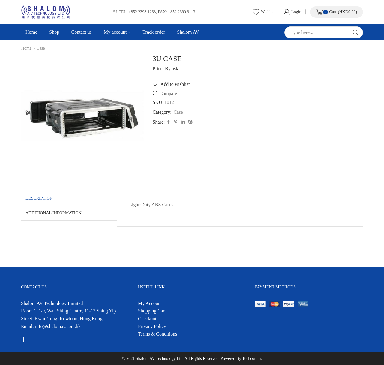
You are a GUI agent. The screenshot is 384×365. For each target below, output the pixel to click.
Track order (153, 32)
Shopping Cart (152, 310)
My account (117, 32)
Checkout (147, 318)
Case (41, 48)
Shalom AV (188, 32)
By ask (171, 68)
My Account (150, 303)
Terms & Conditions (157, 333)
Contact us (81, 32)
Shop (54, 32)
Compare (168, 93)
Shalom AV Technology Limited (52, 303)
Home (31, 32)
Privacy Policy (152, 326)
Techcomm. (252, 358)
